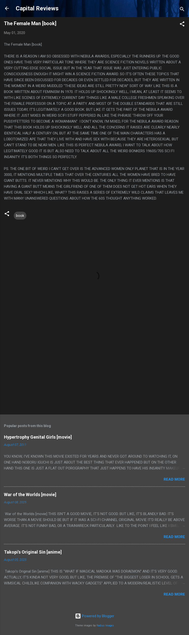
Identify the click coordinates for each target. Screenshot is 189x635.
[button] (182, 25)
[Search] (182, 10)
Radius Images (105, 625)
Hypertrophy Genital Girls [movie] (38, 437)
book (20, 215)
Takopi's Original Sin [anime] (33, 552)
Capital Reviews (37, 8)
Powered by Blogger (94, 616)
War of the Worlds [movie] (30, 494)
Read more (174, 479)
